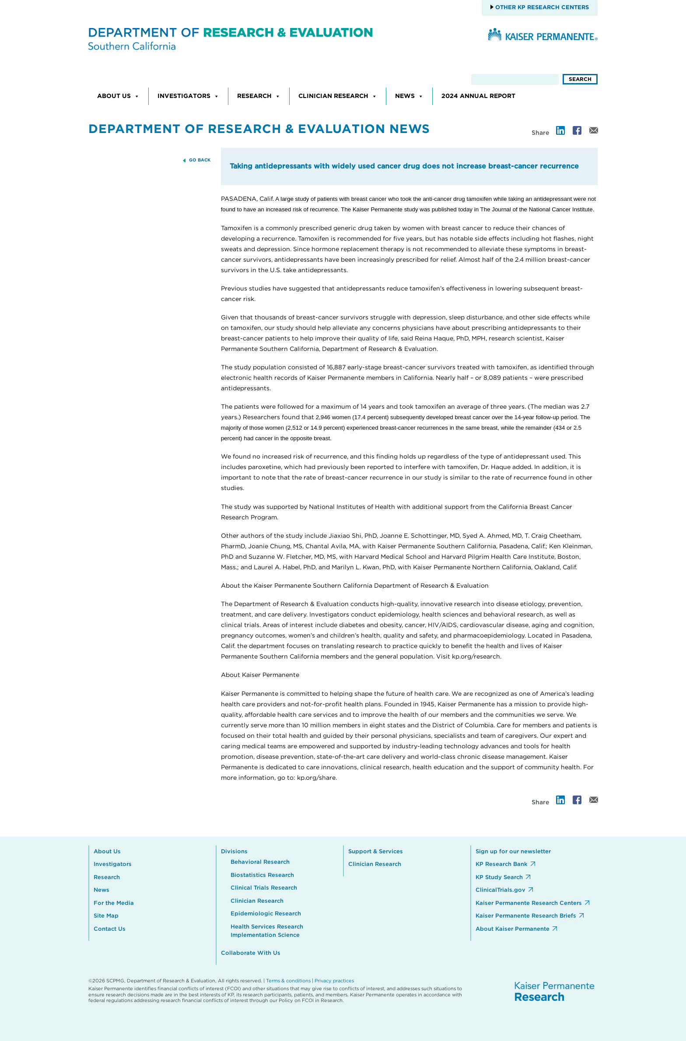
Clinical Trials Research (264, 888)
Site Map (106, 916)
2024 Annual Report (478, 96)
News (409, 96)
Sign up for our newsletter (513, 852)
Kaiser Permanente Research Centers (529, 903)
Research (258, 96)
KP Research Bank (502, 864)
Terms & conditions (288, 980)
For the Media (114, 903)
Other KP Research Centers (541, 8)
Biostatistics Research (262, 875)
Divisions (234, 852)
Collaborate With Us (250, 953)
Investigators (188, 96)
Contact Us (110, 929)
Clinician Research (337, 96)
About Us (118, 96)
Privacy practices (334, 980)
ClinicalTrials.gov (500, 890)
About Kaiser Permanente (513, 929)
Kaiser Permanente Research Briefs (526, 916)
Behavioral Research (260, 862)
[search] (515, 79)
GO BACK (199, 160)
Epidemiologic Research (266, 914)
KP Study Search (499, 877)
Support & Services (375, 852)
